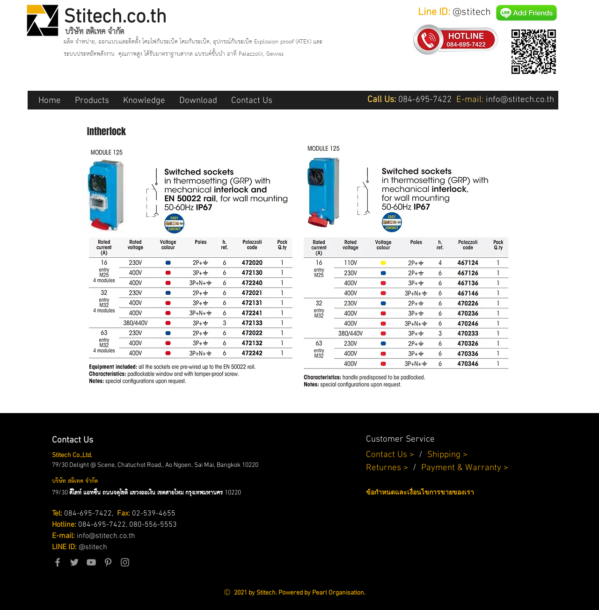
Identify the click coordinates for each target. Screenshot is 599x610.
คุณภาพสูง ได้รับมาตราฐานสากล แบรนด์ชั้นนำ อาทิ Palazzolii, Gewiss (201, 54)
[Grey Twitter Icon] (74, 562)
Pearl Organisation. (338, 593)
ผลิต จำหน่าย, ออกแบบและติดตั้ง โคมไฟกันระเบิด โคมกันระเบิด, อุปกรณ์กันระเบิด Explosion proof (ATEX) (188, 42)
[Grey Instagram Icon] (125, 562)
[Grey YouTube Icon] (91, 562)
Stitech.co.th (115, 17)
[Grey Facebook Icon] (57, 562)
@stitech (93, 547)
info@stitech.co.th (106, 536)
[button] (92, 100)
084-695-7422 (88, 513)
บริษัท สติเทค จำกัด (94, 31)
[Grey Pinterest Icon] (108, 562)
